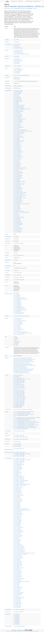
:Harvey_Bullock (17, 150)
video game (12, 8)
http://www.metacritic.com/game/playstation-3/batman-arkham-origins (24, 359)
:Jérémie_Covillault (18, 535)
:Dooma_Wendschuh (18, 228)
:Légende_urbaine (18, 171)
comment (7, 347)
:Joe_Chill (16, 533)
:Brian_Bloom (17, 112)
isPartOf (7, 439)
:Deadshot (16, 138)
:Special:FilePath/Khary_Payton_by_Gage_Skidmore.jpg (24, 423)
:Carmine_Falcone (18, 492)
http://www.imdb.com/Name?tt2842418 (20, 366)
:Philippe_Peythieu (18, 564)
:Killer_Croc (17, 165)
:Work (15, 340)
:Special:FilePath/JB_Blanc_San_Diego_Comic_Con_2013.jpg (25, 421)
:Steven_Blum (17, 202)
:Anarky (16, 95)
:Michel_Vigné (17, 607)
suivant (7, 279)
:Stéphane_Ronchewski (19, 578)
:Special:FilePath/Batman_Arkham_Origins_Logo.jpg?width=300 (25, 81)
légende (7, 268)
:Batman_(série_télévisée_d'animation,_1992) (22, 484)
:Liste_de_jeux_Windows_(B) (19, 550)
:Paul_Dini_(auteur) (18, 175)
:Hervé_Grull (17, 524)
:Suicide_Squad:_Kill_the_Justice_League (21, 203)
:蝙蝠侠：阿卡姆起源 (18, 404)
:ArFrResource (17, 617)
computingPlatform (8, 44)
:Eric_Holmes (17, 229)
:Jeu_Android (17, 117)
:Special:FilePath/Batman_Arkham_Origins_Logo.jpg (23, 414)
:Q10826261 (17, 376)
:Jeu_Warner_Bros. (18, 122)
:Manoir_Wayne (17, 598)
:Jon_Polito (17, 160)
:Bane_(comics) (17, 471)
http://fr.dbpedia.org (23, 8)
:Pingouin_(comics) (18, 177)
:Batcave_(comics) (18, 101)
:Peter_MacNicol (17, 176)
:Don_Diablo (17, 507)
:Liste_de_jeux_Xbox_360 (19, 551)
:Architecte (17, 96)
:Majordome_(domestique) (19, 217)
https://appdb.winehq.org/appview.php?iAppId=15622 (22, 372)
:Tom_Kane (17, 583)
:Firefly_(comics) (17, 142)
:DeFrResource (17, 616)
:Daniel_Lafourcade (18, 501)
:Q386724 (16, 342)
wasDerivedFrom (8, 409)
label (6, 355)
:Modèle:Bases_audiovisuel (19, 307)
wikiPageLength (8, 85)
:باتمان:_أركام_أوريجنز (18, 377)
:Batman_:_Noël (17, 486)
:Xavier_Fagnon (17, 594)
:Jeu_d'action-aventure (18, 69)
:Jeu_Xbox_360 (17, 126)
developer (7, 50)
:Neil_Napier (17, 559)
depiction (7, 411)
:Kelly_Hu (16, 161)
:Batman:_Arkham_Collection (19, 452)
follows (7, 435)
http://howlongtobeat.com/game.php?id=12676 (21, 371)
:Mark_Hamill (17, 218)
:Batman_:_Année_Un (18, 110)
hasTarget (7, 614)
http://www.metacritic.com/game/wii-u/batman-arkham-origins (23, 360)
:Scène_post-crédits (18, 193)
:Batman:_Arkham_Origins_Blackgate (21, 436)
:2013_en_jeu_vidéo (18, 90)
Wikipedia (15, 631)
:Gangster (16, 143)
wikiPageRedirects (8, 452)
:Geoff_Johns (17, 144)
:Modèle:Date (17, 295)
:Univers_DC (17, 588)
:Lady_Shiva (17, 166)
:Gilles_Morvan (17, 516)
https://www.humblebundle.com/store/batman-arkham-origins (23, 370)
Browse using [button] (14, 1)
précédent (7, 277)
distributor (7, 58)
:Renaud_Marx (17, 570)
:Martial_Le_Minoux (18, 603)
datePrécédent (8, 236)
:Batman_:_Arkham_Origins (19, 454)
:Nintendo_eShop (18, 59)
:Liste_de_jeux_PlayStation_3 (19, 548)
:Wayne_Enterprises (18, 593)
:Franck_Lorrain (17, 512)
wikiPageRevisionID (8, 88)
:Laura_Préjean (17, 544)
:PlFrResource (17, 622)
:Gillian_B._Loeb (17, 145)
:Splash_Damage (18, 51)
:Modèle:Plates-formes (18, 313)
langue (7, 262)
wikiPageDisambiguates (9, 449)
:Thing (15, 336)
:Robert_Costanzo (18, 187)
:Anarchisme (17, 94)
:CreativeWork (17, 341)
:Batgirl (16, 102)
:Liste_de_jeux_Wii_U (18, 549)
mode (6, 272)
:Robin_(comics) (17, 572)
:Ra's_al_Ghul (17, 186)
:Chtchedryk (17, 496)
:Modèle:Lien (17, 301)
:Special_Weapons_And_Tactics (20, 197)
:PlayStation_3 (17, 44)
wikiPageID (7, 83)
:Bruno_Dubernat (18, 490)
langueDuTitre (8, 265)
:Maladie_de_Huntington (19, 597)
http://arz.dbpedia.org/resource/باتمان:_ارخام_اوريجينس (22, 378)
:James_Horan (17, 155)
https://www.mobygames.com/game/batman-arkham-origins (23, 364)
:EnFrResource (17, 620)
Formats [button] (21, 1)
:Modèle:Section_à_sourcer (19, 308)
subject (6, 318)
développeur (7, 243)
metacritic (7, 270)
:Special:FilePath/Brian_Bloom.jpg (21, 415)
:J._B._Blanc (17, 153)
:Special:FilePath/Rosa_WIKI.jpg (20, 428)
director (6, 56)
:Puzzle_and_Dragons (18, 567)
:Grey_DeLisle (17, 148)
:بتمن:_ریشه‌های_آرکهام (18, 383)
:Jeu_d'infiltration (17, 70)
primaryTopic (7, 626)
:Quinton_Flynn (17, 185)
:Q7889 (16, 345)
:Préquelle (16, 180)
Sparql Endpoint (37, 1)
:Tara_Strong (17, 204)
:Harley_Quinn (17, 149)
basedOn (7, 39)
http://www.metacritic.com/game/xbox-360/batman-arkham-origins (24, 361)
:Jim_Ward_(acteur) (18, 532)
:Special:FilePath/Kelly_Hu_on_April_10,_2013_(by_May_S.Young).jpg (26, 422)
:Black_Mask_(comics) (18, 111)
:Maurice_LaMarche (18, 223)
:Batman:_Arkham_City (18, 106)
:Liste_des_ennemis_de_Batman (20, 554)
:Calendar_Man (17, 491)
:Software (16, 337)
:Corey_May (17, 134)
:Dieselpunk (17, 506)
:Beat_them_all (17, 68)
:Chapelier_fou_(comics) (19, 133)
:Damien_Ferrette (18, 500)
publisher (7, 75)
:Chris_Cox (17, 225)
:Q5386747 (16, 56)
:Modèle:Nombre (17, 302)
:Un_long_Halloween (18, 587)
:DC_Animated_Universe (19, 137)
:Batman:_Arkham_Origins (18, 375)
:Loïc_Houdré (17, 555)
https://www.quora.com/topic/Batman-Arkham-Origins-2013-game (24, 369)
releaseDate (7, 77)
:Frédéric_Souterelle (18, 513)
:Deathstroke (17, 139)
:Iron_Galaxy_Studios (18, 50)
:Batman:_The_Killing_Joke (19, 481)
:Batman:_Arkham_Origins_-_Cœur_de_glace (22, 453)
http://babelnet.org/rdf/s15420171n (19, 405)
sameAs (6, 375)
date (6, 234)
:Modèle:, (16, 292)
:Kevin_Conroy (17, 539)
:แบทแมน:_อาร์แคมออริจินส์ (19, 399)
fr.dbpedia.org (35, 8)
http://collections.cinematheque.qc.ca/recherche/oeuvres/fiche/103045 (24, 365)
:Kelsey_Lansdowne (18, 230)
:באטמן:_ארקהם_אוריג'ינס (19, 386)
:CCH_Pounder (17, 113)
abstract (6, 28)
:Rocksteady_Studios (18, 188)
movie (6, 441)
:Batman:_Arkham (18, 116)
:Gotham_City (17, 518)
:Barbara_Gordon (18, 100)
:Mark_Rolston (17, 219)
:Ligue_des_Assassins (18, 169)
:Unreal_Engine (17, 65)
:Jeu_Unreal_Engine (18, 121)
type (6, 336)
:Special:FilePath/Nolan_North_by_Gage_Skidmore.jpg (24, 426)
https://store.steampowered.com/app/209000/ (21, 367)
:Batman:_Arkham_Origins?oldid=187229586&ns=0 (23, 409)
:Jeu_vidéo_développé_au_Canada (20, 129)
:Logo (16, 170)
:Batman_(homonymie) (18, 448)
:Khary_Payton (17, 164)
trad (6, 285)
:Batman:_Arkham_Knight (19, 107)
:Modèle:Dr (17, 296)
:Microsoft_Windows (18, 224)
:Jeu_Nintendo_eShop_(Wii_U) (20, 118)
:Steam (16, 62)
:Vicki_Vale (17, 209)
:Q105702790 (17, 71)
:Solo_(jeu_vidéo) (18, 196)
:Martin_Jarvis (17, 220)
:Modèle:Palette (17, 303)
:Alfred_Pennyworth (18, 91)
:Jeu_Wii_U (17, 123)
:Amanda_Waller (17, 443)
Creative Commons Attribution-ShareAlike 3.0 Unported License (30, 631)
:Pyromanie (17, 182)
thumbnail (7, 81)
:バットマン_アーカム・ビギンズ (20, 388)
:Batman (16, 39)
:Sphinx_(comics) (18, 198)
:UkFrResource (17, 614)
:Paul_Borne (17, 560)
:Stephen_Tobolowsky (18, 201)
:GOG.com (17, 58)
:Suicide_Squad (17, 580)
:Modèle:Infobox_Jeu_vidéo (19, 297)
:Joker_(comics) (17, 159)
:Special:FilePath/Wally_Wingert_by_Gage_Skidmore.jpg (24, 418)
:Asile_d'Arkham (17, 97)
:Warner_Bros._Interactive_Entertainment (21, 75)
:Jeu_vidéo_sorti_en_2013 (19, 132)
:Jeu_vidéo (17, 158)
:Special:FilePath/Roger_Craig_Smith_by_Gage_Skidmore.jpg (25, 427)
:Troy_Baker (17, 207)
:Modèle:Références (18, 306)
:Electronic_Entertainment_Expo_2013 (21, 508)
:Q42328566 (17, 63)
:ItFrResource (16, 621)
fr (6, 245)
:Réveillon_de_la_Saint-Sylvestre (20, 192)
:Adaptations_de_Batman (19, 464)
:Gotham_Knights (18, 519)
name (6, 433)
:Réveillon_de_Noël (18, 191)
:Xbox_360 (17, 46)
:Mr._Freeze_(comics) (18, 172)
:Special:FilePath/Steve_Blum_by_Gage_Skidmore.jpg (24, 411)
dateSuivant (7, 238)
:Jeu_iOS (16, 128)
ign (6, 257)
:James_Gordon (17, 154)
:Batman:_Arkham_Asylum (19, 105)
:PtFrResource (17, 615)
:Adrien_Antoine (17, 465)
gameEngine (7, 65)
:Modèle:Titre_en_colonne (19, 312)
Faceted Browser (29, 1)
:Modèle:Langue (17, 300)
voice (6, 443)
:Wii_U (16, 45)
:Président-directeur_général (19, 181)
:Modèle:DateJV (17, 311)
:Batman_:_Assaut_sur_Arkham (20, 485)
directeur (7, 241)
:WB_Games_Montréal (18, 52)
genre (6, 68)
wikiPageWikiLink (8, 90)
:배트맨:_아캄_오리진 (18, 389)
